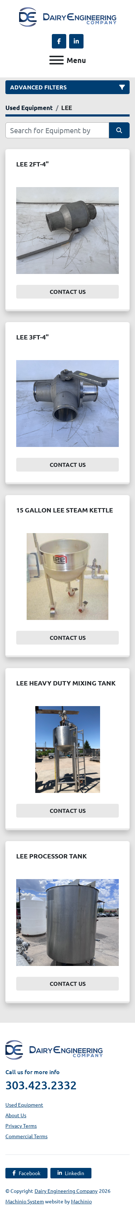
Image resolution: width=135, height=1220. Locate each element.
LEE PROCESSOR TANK (51, 856)
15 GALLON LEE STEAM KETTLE (64, 510)
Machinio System (24, 1201)
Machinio (81, 1201)
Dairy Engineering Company (66, 1190)
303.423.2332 (41, 1085)
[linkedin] (76, 41)
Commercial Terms (26, 1136)
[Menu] (56, 60)
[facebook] (59, 41)
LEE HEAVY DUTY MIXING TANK (66, 683)
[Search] (57, 130)
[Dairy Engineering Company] (54, 1048)
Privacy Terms (21, 1125)
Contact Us (68, 291)
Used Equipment (24, 1104)
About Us (15, 1115)
